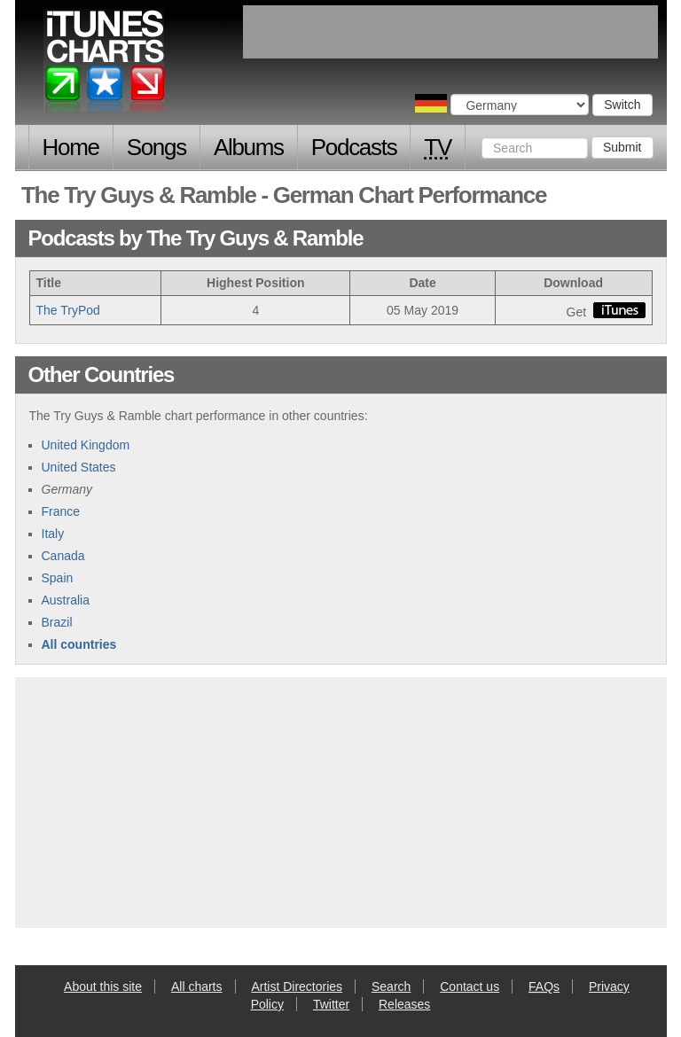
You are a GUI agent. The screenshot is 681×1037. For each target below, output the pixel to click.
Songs (156, 147)
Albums (249, 147)
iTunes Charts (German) (105, 65)
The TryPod (68, 310)
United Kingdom (86, 445)
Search (391, 986)
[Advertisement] (340, 800)
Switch (622, 104)
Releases (404, 1004)
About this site (103, 986)
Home (71, 147)
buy (619, 310)
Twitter (331, 1004)
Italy (53, 533)
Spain (58, 578)
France (61, 511)
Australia (66, 600)
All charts (197, 986)
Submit (622, 147)
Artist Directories (296, 986)
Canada (63, 556)
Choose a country (431, 103)
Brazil (57, 622)
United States (79, 467)
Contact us (469, 986)
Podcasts (354, 147)
